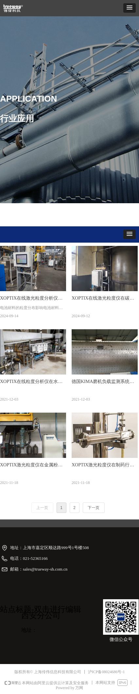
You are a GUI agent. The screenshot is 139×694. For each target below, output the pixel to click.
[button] (129, 8)
